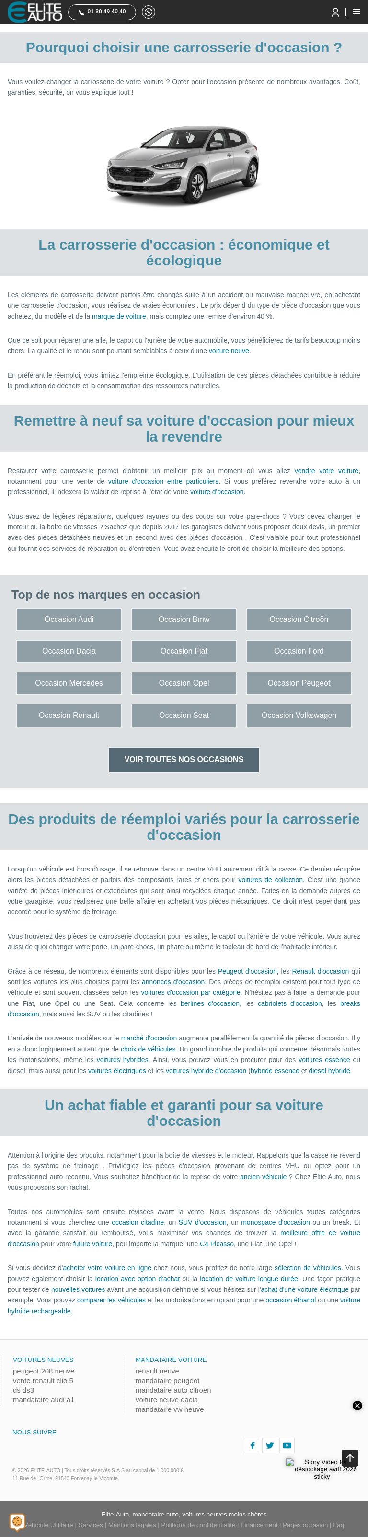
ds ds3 (23, 1390)
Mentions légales (132, 1524)
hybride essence (275, 1070)
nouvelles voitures (78, 1289)
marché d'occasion (149, 1038)
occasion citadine (138, 1222)
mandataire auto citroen (173, 1390)
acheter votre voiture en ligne (107, 1268)
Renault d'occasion (320, 971)
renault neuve (157, 1370)
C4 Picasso (217, 1244)
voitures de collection (270, 879)
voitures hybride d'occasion (206, 1070)
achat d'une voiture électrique (305, 1289)
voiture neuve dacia (167, 1399)
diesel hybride (329, 1070)
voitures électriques (117, 1070)
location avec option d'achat (137, 1279)
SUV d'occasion (203, 1222)
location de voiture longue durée (249, 1279)
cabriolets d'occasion (290, 1003)
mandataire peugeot (167, 1380)
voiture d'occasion (217, 492)
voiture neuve (229, 351)
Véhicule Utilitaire (48, 1524)
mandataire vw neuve (170, 1409)
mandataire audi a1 (43, 1399)
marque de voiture (119, 316)
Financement (259, 1524)
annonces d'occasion (173, 982)
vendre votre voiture (326, 471)
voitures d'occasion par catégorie (191, 992)
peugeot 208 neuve (43, 1370)
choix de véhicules (148, 1049)
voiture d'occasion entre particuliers (163, 481)
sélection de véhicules (308, 1268)
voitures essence (324, 1059)
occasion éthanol (290, 1300)
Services (91, 1524)
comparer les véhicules (111, 1300)
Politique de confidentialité (198, 1524)
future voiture (93, 1244)
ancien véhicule (263, 1177)
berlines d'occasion (210, 1003)
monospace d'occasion (275, 1222)
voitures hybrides (123, 1059)
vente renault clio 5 (43, 1380)
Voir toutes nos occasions (184, 759)
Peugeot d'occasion (247, 971)
